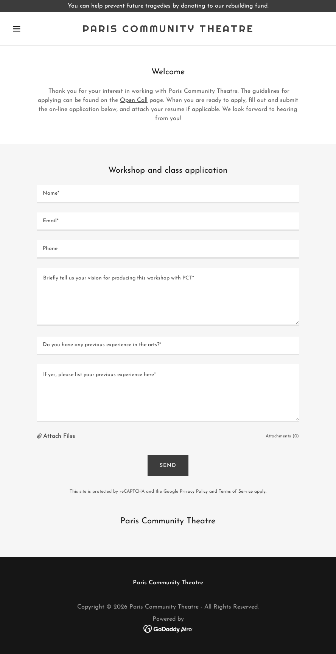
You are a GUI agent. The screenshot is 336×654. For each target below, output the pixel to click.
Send (168, 465)
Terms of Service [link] (236, 491)
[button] (33, 28)
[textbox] (168, 194)
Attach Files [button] (59, 436)
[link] (168, 31)
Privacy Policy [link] (194, 491)
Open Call (134, 100)
